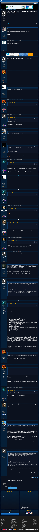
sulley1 (4, 147)
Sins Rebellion (14, 9)
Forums (23, 527)
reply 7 (14, 131)
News (23, 523)
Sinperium (3, 104)
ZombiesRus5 (3, 224)
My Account (34, 520)
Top (37, 40)
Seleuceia (3, 164)
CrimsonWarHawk (4, 256)
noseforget (3, 453)
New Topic (35, 3)
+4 (3, 457)
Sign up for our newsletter (21, 529)
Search (6, 4)
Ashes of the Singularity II (14, 519)
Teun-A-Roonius (3, 133)
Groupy (1, 525)
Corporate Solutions (3, 520)
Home (1, 9)
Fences (1, 522)
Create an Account (35, 521)
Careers (23, 522)
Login (8, 4)
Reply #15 (9, 237)
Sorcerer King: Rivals (13, 527)
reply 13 (16, 222)
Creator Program (24, 525)
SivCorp (3, 31)
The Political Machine (13, 524)
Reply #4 (8, 70)
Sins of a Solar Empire (10, 9)
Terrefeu (3, 15)
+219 (3, 358)
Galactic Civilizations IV (13, 521)
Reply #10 (8, 159)
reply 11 (15, 192)
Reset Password (35, 523)
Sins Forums (17, 12)
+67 (3, 66)
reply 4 (15, 208)
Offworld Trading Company (14, 525)
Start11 (1, 521)
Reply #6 (8, 99)
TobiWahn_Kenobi (4, 210)
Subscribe (36, 529)
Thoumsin (3, 425)
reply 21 (14, 390)
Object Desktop (2, 519)
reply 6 (14, 117)
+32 (3, 273)
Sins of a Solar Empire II (14, 522)
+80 (3, 430)
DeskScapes (2, 523)
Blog (22, 520)
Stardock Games (5, 9)
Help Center (34, 519)
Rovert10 (3, 119)
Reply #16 (9, 251)
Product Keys (34, 522)
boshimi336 (4, 89)
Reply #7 (8, 114)
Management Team (24, 521)
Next (35, 477)
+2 (3, 20)
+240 (3, 199)
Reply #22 (8, 387)
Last (37, 477)
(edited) (22, 99)
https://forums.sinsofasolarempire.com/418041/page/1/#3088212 (18, 155)
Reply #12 (8, 189)
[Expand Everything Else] (20, 508)
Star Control (12, 523)
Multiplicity (2, 524)
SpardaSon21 (4, 61)
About (23, 519)
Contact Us (23, 526)
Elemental (12, 520)
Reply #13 (9, 205)
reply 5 (15, 102)
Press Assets (23, 524)
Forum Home (3, 4)
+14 (3, 152)
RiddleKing (3, 268)
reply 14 (16, 240)
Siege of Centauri (13, 526)
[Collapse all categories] (37, 492)
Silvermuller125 (3, 45)
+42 (3, 36)
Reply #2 (8, 40)
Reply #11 (8, 175)
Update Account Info (35, 524)
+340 (3, 229)
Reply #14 (8, 219)
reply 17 (14, 303)
